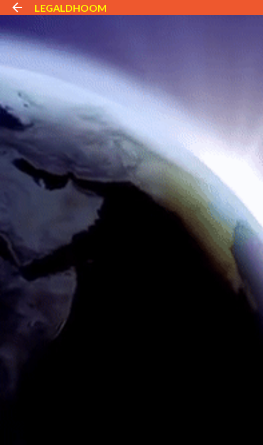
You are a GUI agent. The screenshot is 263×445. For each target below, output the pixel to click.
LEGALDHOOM (71, 8)
